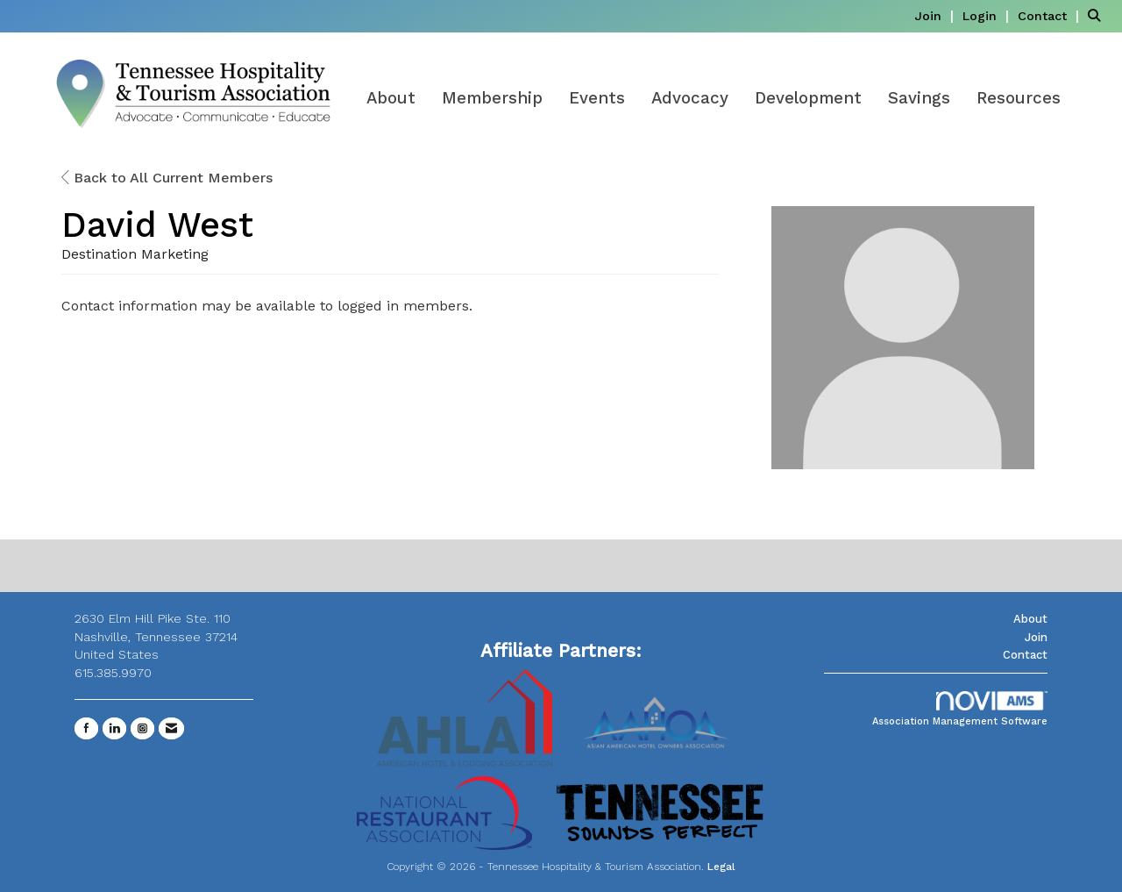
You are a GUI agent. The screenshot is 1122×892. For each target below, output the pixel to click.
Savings (919, 98)
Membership (492, 98)
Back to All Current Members (167, 177)
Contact (1025, 654)
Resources (1018, 98)
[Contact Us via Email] (171, 728)
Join (1036, 637)
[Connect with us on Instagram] (142, 728)
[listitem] (936, 15)
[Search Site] (1098, 15)
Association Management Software (959, 709)
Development (808, 98)
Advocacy (689, 98)
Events (597, 98)
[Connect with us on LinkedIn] (114, 728)
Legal (721, 866)
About (390, 98)
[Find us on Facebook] (86, 728)
